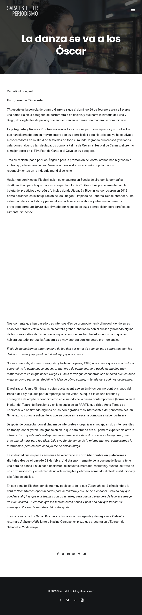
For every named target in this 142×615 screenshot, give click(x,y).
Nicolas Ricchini (38, 180)
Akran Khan (18, 185)
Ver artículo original (20, 91)
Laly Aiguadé (29, 394)
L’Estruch (114, 522)
